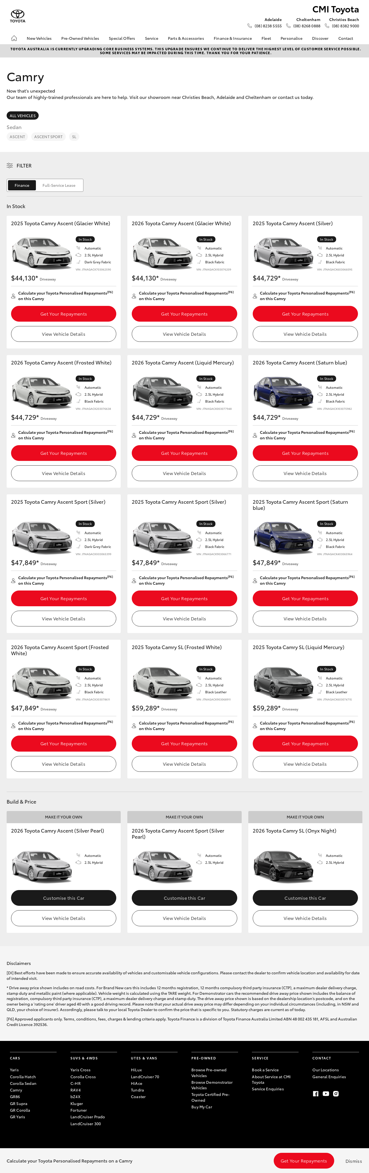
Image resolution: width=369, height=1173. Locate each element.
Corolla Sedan (23, 1083)
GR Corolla (20, 1110)
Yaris (14, 1069)
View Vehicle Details (63, 333)
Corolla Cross (83, 1076)
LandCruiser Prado (87, 1116)
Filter (24, 165)
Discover (320, 38)
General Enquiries (329, 1076)
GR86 (15, 1096)
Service (151, 38)
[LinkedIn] (355, 1093)
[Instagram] (336, 1093)
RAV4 (75, 1090)
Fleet (266, 38)
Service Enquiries (268, 1088)
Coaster (138, 1096)
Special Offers (122, 38)
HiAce (136, 1083)
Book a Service (265, 1069)
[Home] (14, 38)
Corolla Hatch (23, 1076)
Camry (16, 1090)
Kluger (76, 1103)
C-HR (75, 1083)
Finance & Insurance (233, 38)
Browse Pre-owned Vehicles (208, 1072)
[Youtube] (326, 1093)
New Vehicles (39, 38)
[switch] (45, 185)
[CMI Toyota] (17, 16)
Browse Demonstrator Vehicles (212, 1084)
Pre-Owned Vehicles (80, 38)
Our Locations (325, 1069)
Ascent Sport (48, 136)
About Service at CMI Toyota (271, 1079)
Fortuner (78, 1110)
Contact (345, 38)
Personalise (291, 38)
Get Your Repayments (63, 313)
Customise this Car (64, 897)
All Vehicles (23, 115)
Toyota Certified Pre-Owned (210, 1097)
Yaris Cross (80, 1069)
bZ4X (75, 1096)
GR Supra (18, 1103)
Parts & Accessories (186, 38)
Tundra (137, 1090)
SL (74, 136)
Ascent (17, 136)
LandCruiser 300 (85, 1123)
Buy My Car (201, 1106)
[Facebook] (315, 1093)
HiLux (136, 1069)
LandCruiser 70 (145, 1076)
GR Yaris (17, 1116)
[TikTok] (345, 1093)
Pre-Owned (203, 1058)
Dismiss (354, 1161)
